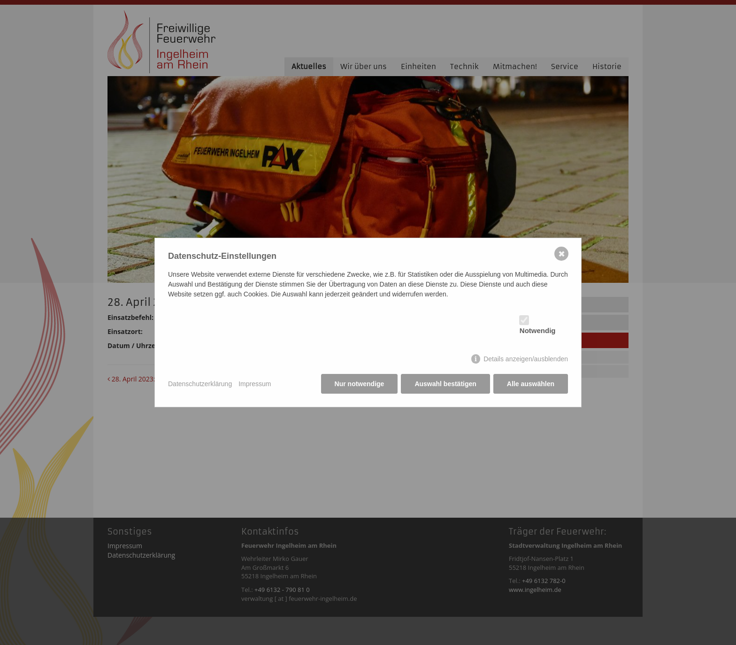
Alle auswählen (530, 384)
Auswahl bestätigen (445, 384)
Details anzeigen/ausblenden (525, 359)
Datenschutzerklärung (200, 384)
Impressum (254, 384)
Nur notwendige (359, 384)
